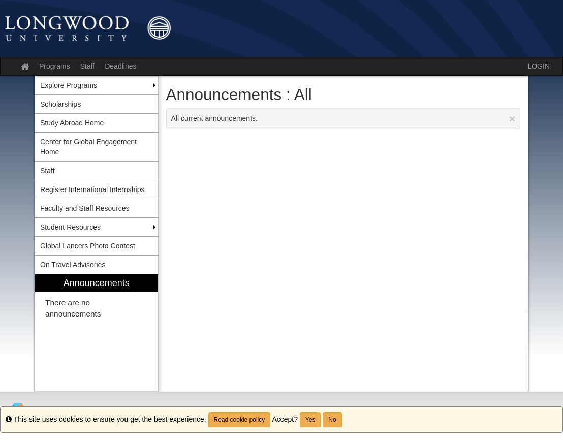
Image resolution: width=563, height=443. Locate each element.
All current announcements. (343, 118)
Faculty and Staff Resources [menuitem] (85, 208)
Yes (310, 419)
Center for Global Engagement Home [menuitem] (88, 147)
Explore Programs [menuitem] (68, 85)
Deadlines (120, 66)
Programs (54, 66)
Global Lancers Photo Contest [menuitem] (87, 246)
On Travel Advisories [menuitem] (72, 265)
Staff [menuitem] (47, 171)
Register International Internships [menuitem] (92, 189)
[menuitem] (96, 333)
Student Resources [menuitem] (70, 227)
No (332, 419)
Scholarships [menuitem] (60, 104)
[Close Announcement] (512, 118)
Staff (87, 66)
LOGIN (538, 66)
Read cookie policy (239, 419)
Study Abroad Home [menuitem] (72, 123)
